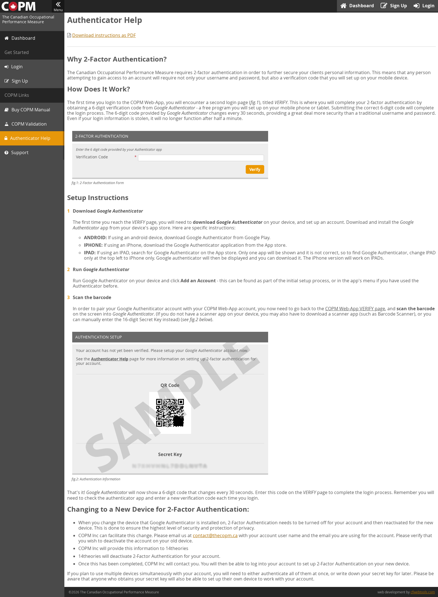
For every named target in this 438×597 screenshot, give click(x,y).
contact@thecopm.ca (215, 535)
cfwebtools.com (423, 592)
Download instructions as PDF (104, 35)
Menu (58, 6)
